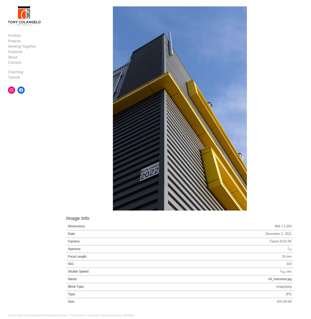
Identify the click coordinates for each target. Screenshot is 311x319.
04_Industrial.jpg (280, 279)
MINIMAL (129, 315)
